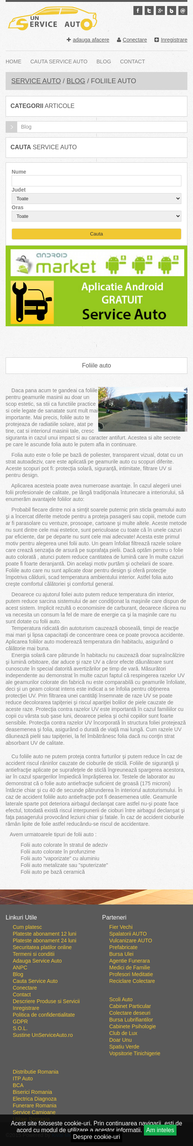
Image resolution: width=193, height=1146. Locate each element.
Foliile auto (96, 365)
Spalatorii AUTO (128, 934)
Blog (104, 61)
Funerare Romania (35, 1105)
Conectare (132, 40)
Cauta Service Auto (59, 61)
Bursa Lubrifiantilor (131, 1020)
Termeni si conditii (33, 954)
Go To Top (97, 901)
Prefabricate (123, 947)
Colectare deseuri (130, 1013)
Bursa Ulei (121, 954)
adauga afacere (88, 40)
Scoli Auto (121, 999)
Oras (18, 207)
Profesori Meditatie (131, 974)
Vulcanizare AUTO (130, 941)
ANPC (20, 967)
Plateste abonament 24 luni (44, 941)
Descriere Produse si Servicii (46, 1001)
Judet (18, 190)
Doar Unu (120, 1040)
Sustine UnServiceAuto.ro (43, 1035)
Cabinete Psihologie (132, 1026)
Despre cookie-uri (96, 1137)
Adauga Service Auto (37, 961)
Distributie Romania (35, 1072)
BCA (18, 1085)
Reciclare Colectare (132, 981)
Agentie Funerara (129, 961)
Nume (19, 172)
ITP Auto (23, 1079)
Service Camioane (34, 1112)
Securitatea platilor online (42, 947)
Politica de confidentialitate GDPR (44, 1018)
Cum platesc (27, 927)
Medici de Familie (129, 967)
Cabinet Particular (130, 1006)
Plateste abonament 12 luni (44, 934)
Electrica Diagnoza (35, 1099)
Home (13, 61)
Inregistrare (170, 40)
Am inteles (160, 1130)
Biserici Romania (32, 1092)
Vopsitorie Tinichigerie (134, 1053)
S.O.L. (20, 1028)
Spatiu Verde (124, 1047)
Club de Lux (123, 1033)
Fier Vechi (121, 927)
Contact (132, 61)
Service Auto (36, 81)
